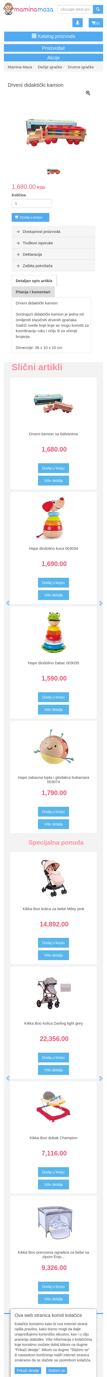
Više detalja (53, 481)
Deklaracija (29, 254)
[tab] (53, 231)
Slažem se (56, 1370)
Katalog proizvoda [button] (53, 36)
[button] (5, 600)
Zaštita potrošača (34, 265)
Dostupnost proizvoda (38, 231)
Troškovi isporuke (34, 243)
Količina (19, 195)
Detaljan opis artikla (34, 281)
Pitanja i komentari (33, 292)
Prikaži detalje (28, 1370)
